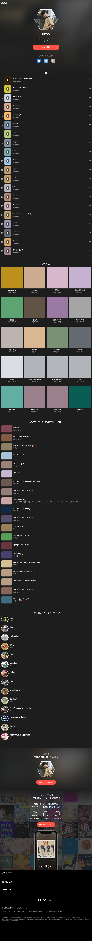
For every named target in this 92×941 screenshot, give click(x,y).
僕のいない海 (57, 320)
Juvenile (34, 350)
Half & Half (34, 409)
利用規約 (4, 911)
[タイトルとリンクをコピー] (53, 61)
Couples (12, 409)
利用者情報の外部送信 (35, 911)
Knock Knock (80, 409)
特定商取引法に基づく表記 (55, 911)
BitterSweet (12, 290)
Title (80, 379)
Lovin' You (80, 350)
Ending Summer (57, 379)
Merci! (35, 290)
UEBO (10, 873)
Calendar (57, 350)
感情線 (12, 320)
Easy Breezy (12, 350)
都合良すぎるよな (80, 290)
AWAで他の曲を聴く (46, 782)
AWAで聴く (46, 47)
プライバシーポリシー (18, 911)
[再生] (7, 80)
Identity (12, 379)
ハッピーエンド (80, 320)
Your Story (57, 409)
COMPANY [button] (7, 889)
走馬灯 (35, 320)
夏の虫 (57, 290)
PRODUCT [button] (7, 882)
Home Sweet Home (35, 379)
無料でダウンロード (46, 825)
